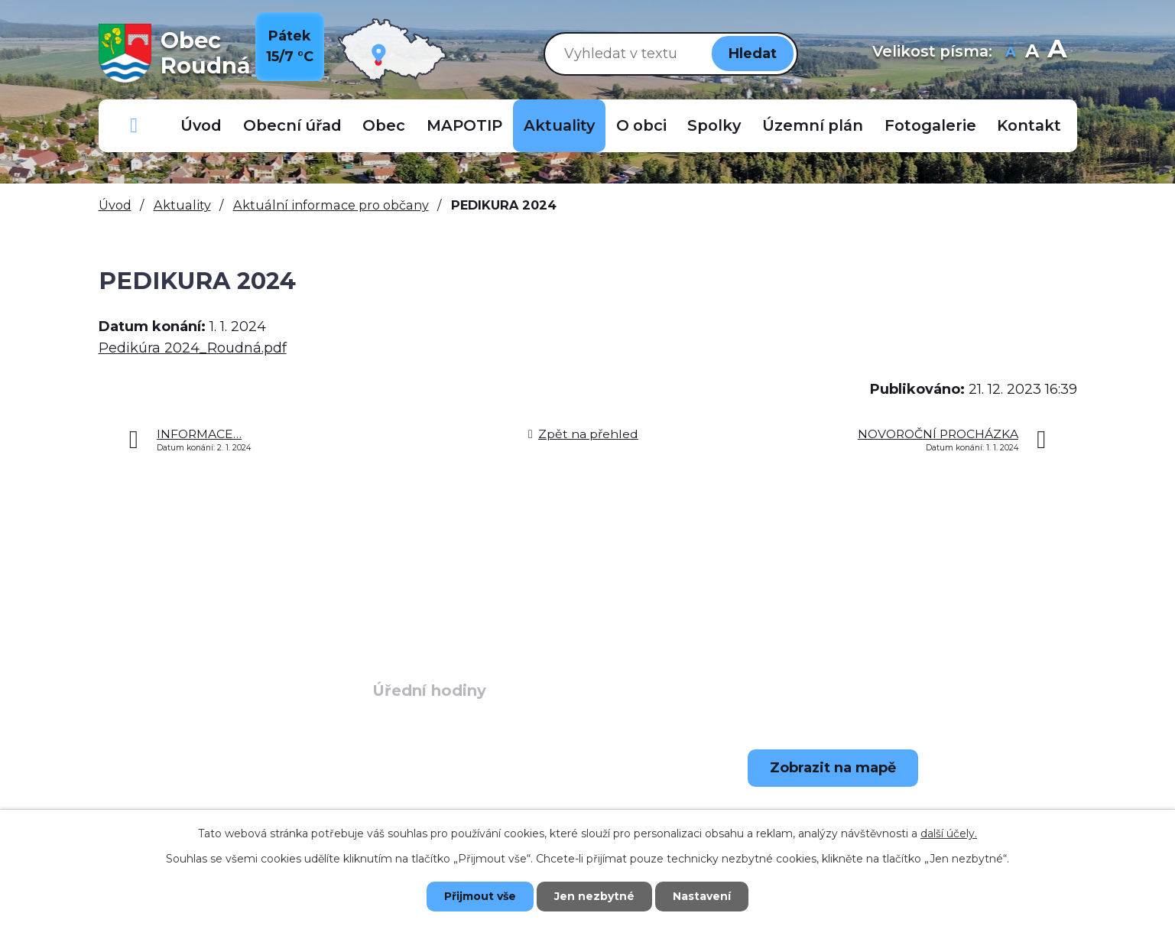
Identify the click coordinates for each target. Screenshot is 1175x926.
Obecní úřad (292, 125)
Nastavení (702, 896)
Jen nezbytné (594, 896)
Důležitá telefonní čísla (134, 125)
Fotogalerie (930, 125)
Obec (383, 125)
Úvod (201, 125)
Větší (1056, 53)
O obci (641, 125)
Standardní (1032, 53)
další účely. (948, 833)
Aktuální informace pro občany (331, 205)
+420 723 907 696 (217, 807)
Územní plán (812, 125)
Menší (1011, 53)
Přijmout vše (480, 896)
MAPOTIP (464, 125)
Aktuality (559, 125)
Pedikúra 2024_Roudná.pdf (193, 348)
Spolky (714, 125)
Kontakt (1029, 125)
